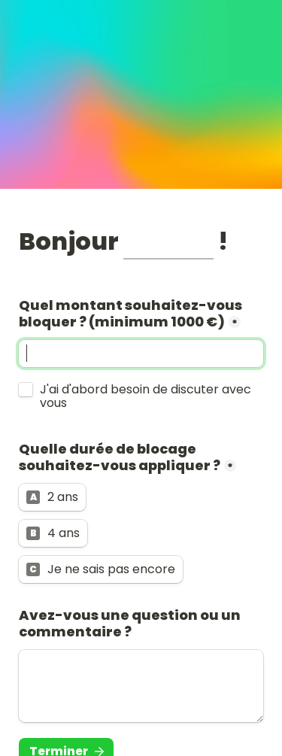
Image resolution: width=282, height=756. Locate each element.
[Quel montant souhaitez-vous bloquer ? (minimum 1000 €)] (141, 353)
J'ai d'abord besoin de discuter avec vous (147, 396)
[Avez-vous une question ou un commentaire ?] (141, 686)
